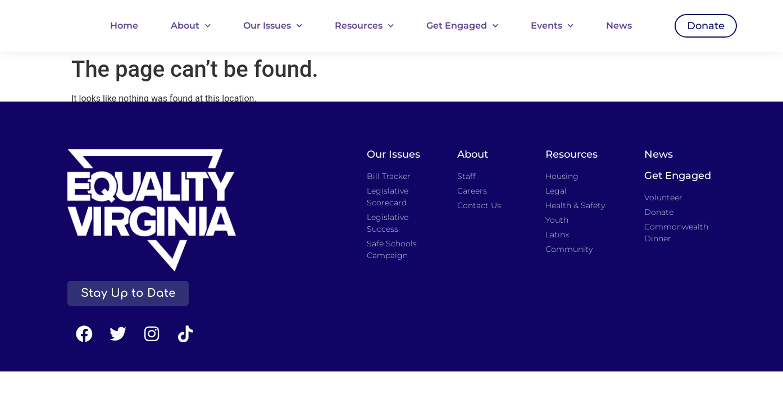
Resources (364, 25)
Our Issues (272, 25)
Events (552, 25)
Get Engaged (462, 25)
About (191, 25)
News (619, 25)
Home (124, 25)
